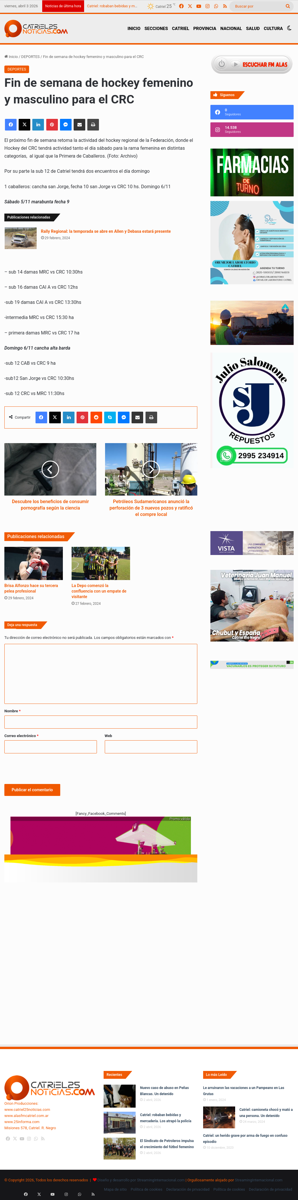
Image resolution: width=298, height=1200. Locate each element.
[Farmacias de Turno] (252, 195)
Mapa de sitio (115, 1189)
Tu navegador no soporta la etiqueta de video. (252, 505)
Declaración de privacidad (188, 1189)
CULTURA (273, 28)
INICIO (133, 28)
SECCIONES (156, 28)
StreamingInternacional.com (259, 1180)
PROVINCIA (204, 28)
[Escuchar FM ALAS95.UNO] (252, 64)
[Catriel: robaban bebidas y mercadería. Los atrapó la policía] (120, 1123)
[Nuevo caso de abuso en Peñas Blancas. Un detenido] (120, 1096)
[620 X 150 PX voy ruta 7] (100, 838)
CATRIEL (180, 28)
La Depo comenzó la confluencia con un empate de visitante (99, 591)
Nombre (12, 711)
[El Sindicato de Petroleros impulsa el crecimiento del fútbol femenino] (120, 1149)
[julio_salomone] (252, 467)
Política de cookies (146, 1189)
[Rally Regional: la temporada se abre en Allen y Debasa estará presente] (21, 238)
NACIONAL (231, 28)
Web (108, 736)
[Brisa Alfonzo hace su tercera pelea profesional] (33, 563)
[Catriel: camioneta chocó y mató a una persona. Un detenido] (219, 1117)
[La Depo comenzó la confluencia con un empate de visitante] (101, 563)
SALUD (253, 28)
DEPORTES (30, 56)
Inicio (11, 56)
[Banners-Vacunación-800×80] (252, 667)
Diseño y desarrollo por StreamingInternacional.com (141, 1180)
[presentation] (48, 767)
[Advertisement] (100, 915)
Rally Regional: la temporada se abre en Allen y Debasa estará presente (106, 231)
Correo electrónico (21, 736)
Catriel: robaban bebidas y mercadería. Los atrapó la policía (136, 6)
